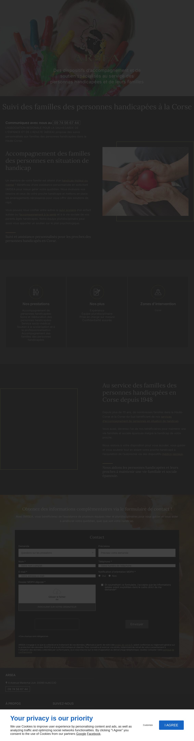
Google (81, 734)
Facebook (93, 734)
